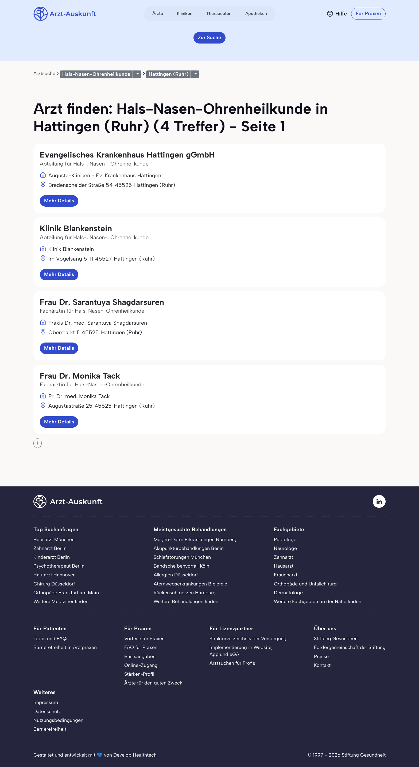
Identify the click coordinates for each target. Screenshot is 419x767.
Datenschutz (47, 711)
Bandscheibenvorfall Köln (181, 566)
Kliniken (184, 13)
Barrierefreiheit (49, 729)
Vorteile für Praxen (144, 639)
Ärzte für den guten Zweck (153, 683)
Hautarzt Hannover (54, 575)
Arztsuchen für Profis (232, 663)
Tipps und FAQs (51, 639)
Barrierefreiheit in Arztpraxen (65, 647)
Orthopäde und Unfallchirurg (305, 584)
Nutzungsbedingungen (58, 720)
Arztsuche (44, 73)
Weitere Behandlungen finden (186, 601)
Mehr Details (59, 201)
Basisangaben (140, 656)
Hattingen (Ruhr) (168, 74)
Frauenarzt (285, 575)
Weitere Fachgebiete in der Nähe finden (317, 601)
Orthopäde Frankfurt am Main (66, 593)
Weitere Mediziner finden (60, 601)
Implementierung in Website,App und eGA (241, 650)
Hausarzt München (54, 539)
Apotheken (256, 13)
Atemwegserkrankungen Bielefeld (190, 584)
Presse (321, 656)
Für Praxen (368, 13)
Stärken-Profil (139, 674)
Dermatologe (288, 593)
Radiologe (285, 539)
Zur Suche (209, 37)
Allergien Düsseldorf (176, 575)
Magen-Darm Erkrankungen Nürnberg (195, 539)
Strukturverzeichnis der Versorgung (248, 639)
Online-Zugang (141, 665)
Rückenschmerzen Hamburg (185, 593)
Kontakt (322, 665)
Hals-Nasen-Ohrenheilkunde (96, 74)
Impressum (45, 702)
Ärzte (157, 13)
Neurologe (285, 548)
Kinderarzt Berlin (51, 557)
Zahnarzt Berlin (50, 548)
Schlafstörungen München (182, 557)
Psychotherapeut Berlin (58, 566)
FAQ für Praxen (140, 647)
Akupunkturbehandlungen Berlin (189, 548)
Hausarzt (283, 566)
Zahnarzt (283, 557)
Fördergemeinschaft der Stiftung (350, 647)
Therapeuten (218, 13)
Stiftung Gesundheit (336, 639)
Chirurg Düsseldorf (54, 584)
